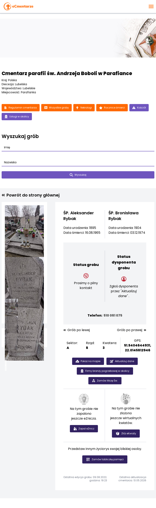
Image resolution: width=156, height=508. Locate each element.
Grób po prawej (131, 330)
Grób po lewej (76, 330)
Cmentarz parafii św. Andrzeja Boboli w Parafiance (67, 73)
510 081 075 (113, 315)
